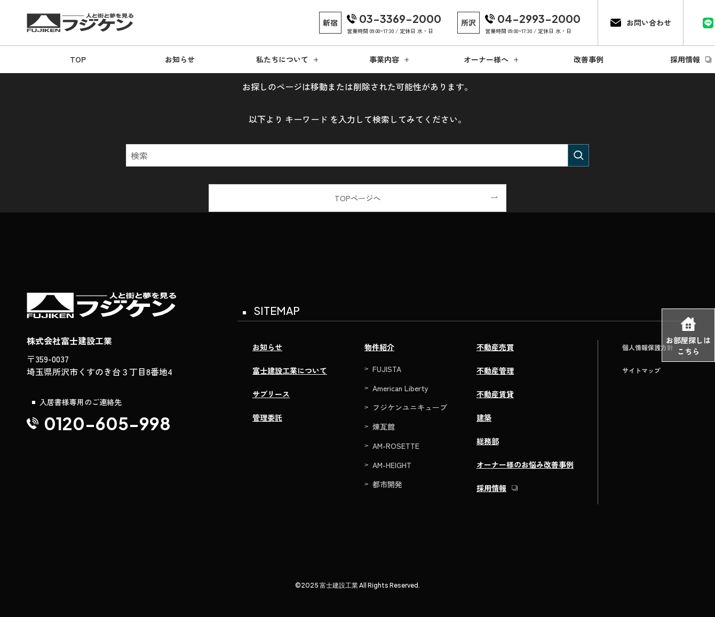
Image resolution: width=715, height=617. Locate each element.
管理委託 (267, 417)
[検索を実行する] (578, 155)
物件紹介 (379, 347)
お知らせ (267, 347)
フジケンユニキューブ (409, 407)
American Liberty (400, 388)
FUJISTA (386, 368)
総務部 (487, 441)
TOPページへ (357, 197)
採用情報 (491, 487)
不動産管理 (495, 370)
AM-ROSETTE (395, 445)
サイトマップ (641, 370)
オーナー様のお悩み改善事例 (525, 464)
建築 (483, 417)
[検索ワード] (357, 155)
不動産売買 (495, 347)
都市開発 (387, 484)
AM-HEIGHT (391, 465)
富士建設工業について (289, 370)
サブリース (271, 394)
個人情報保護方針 (647, 347)
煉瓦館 (383, 426)
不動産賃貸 (495, 394)
